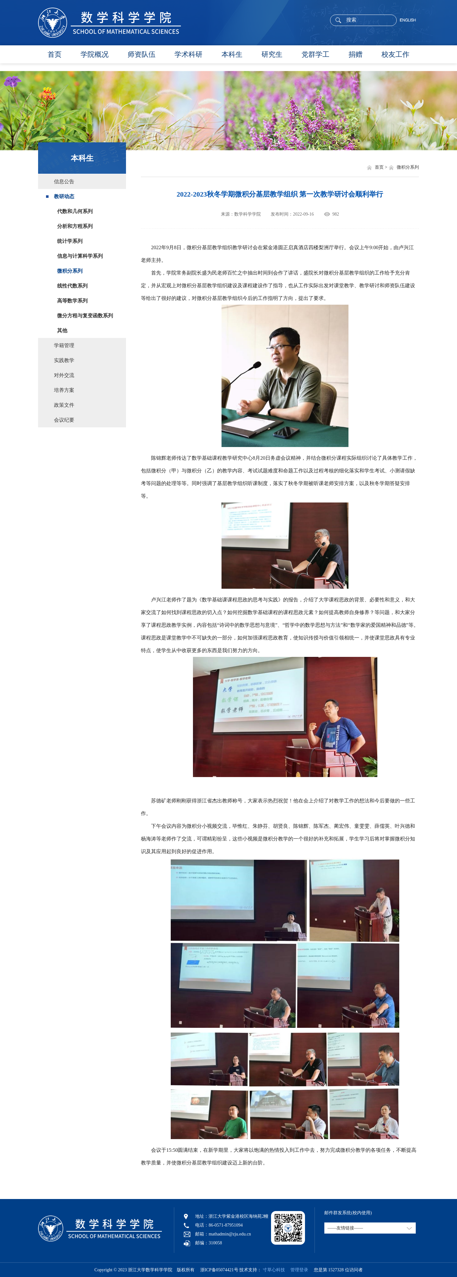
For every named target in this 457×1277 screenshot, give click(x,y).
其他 (62, 330)
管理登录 (297, 1269)
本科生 (232, 54)
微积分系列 (70, 271)
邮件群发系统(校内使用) (348, 1212)
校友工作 (395, 54)
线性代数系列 (72, 285)
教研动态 (64, 196)
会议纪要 (64, 420)
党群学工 (315, 54)
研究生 (272, 54)
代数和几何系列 (75, 211)
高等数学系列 (72, 300)
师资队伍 (142, 54)
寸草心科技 (274, 1269)
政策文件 (64, 405)
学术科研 (188, 54)
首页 (55, 54)
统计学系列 (70, 241)
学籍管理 (64, 345)
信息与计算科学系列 (80, 256)
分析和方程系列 (75, 226)
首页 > (381, 167)
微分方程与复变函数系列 (85, 315)
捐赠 (355, 54)
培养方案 (64, 390)
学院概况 (95, 54)
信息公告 (64, 181)
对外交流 (64, 375)
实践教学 (64, 360)
